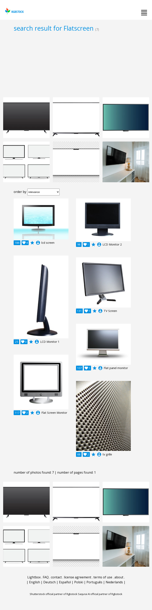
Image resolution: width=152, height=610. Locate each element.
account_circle (38, 242)
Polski (78, 582)
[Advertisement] (76, 64)
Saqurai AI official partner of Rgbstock (100, 594)
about (118, 577)
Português (94, 582)
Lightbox (34, 577)
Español (65, 582)
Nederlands (114, 582)
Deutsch (49, 582)
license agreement (77, 577)
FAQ (46, 577)
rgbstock (14, 11)
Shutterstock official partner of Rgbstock (53, 594)
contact (56, 577)
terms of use (102, 577)
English (34, 582)
